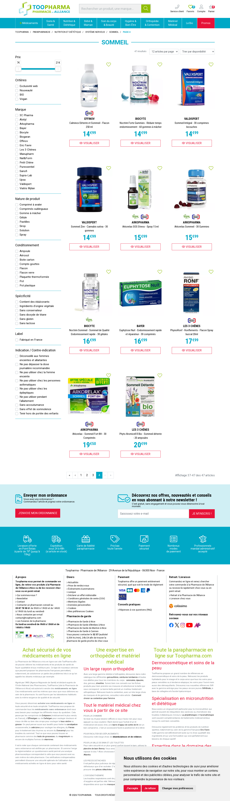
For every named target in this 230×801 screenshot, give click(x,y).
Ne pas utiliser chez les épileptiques (33, 390)
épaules (139, 680)
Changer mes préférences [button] (177, 788)
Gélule (23, 217)
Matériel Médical (173, 23)
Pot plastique (27, 285)
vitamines (48, 739)
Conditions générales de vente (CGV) (86, 598)
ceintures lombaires (128, 677)
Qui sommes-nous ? (26, 595)
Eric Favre (25, 145)
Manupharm (27, 154)
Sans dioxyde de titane (33, 314)
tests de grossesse (46, 736)
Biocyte (24, 132)
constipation (72, 724)
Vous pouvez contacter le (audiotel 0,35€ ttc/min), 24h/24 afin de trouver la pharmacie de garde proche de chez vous (87, 637)
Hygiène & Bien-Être (130, 23)
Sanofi (23, 171)
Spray (23, 234)
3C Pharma (26, 115)
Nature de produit (27, 199)
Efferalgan (32, 718)
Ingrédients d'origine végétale (37, 306)
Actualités (72, 582)
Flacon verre (27, 272)
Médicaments (29, 23)
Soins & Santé (50, 23)
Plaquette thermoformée (34, 277)
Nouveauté (26, 90)
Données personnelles (79, 605)
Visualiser (89, 143)
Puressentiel (27, 166)
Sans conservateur (31, 310)
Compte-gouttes (29, 264)
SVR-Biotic (206, 688)
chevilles (100, 683)
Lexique (71, 592)
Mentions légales (76, 602)
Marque (20, 109)
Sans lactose (27, 323)
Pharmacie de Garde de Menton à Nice (86, 628)
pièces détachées (104, 769)
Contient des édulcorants (34, 301)
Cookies (71, 608)
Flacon (24, 268)
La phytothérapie (189, 715)
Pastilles (25, 221)
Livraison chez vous (179, 598)
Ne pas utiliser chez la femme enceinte (37, 374)
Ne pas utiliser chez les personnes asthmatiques (40, 382)
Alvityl (23, 119)
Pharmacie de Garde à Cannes (82, 631)
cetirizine (35, 727)
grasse (18, 724)
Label (19, 334)
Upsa (23, 179)
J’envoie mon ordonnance (37, 513)
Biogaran (25, 136)
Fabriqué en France (31, 339)
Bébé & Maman (88, 23)
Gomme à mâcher (30, 213)
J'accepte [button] (132, 788)
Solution (24, 230)
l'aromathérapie (206, 715)
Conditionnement (27, 245)
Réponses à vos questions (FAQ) (135, 610)
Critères (21, 80)
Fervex (71, 727)
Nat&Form (26, 158)
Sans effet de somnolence (35, 409)
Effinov (24, 141)
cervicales (130, 680)
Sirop (23, 226)
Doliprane (46, 715)
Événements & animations (80, 589)
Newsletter (21, 598)
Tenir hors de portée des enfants (39, 413)
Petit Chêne (26, 162)
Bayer (23, 128)
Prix (18, 57)
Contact (20, 602)
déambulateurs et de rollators (127, 737)
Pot (22, 281)
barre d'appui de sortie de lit (125, 725)
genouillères (112, 677)
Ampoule (25, 251)
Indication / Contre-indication (35, 350)
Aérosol (24, 255)
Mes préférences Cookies (80, 611)
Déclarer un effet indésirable (81, 595)
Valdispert (25, 184)
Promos (205, 23)
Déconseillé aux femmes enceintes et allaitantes (34, 358)
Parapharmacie (41, 32)
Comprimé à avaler (31, 204)
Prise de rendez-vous (78, 585)
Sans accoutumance (32, 404)
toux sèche (66, 721)
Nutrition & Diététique (69, 23)
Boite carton (27, 259)
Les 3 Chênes (28, 149)
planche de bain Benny (94, 748)
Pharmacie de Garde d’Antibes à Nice (86, 625)
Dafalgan (48, 718)
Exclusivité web (29, 86)
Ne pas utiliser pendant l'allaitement (33, 399)
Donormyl (61, 730)
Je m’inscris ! (202, 513)
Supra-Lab (26, 175)
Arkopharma (27, 123)
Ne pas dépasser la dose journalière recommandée (35, 366)
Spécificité (23, 296)
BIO (22, 94)
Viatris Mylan (27, 188)
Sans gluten (26, 319)
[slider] (18, 68)
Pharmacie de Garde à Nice (81, 621)
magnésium (64, 736)
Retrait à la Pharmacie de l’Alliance (187, 595)
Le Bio (189, 23)
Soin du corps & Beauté (108, 23)
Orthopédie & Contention (152, 23)
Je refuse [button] (150, 788)
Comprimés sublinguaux (34, 208)
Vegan (23, 99)
